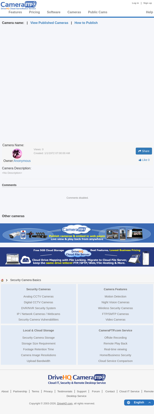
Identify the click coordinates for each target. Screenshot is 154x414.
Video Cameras (116, 319)
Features (15, 12)
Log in (135, 3)
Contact (110, 391)
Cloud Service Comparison (115, 361)
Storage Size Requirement (39, 343)
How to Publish (86, 23)
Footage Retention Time (38, 349)
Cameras (74, 12)
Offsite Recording (115, 337)
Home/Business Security (115, 355)
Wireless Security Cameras (115, 308)
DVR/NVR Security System (38, 308)
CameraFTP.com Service (115, 330)
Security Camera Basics (25, 280)
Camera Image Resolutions (38, 355)
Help (149, 12)
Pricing (34, 12)
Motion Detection (115, 296)
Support (81, 391)
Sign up (147, 3)
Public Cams (97, 12)
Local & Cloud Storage (38, 330)
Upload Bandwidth (38, 361)
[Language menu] (139, 403)
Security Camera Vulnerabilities (38, 319)
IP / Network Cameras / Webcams (38, 314)
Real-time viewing (115, 349)
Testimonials (64, 391)
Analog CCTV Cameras (38, 296)
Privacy (48, 391)
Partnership (20, 391)
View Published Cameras (49, 23)
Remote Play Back (115, 343)
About (5, 391)
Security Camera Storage (38, 337)
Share (143, 151)
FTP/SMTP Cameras (115, 314)
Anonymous (22, 161)
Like (144, 160)
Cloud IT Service (129, 391)
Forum (96, 391)
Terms (35, 391)
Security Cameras (38, 289)
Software (54, 12)
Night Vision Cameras (116, 302)
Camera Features (115, 289)
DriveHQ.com (65, 403)
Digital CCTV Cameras (38, 302)
